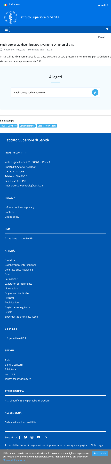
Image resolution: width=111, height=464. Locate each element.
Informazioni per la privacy (19, 215)
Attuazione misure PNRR (19, 246)
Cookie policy (12, 224)
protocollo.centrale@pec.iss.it (27, 193)
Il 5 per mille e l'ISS (15, 346)
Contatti (9, 219)
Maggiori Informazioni (14, 460)
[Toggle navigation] (6, 29)
